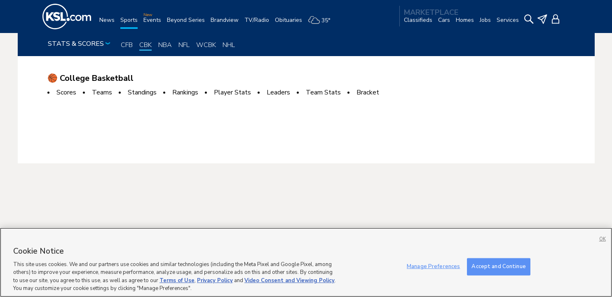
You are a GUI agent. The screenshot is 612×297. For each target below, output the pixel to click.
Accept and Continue (498, 266)
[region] (306, 262)
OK (602, 239)
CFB (127, 45)
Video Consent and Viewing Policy (289, 280)
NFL (184, 45)
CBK (145, 45)
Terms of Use (177, 280)
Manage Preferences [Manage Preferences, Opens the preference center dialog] (433, 266)
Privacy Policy (215, 280)
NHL (229, 45)
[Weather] (322, 23)
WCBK (206, 45)
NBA (165, 45)
